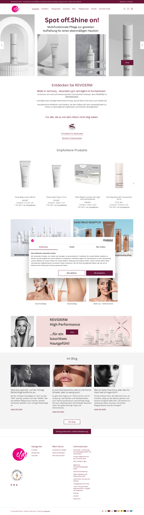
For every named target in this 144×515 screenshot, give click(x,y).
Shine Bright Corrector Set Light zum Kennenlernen (87, 198)
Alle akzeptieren (99, 273)
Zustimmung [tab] (43, 247)
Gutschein (66, 9)
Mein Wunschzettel (58, 455)
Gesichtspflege (40, 304)
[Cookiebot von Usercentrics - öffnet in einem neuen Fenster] (104, 240)
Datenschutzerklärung (80, 471)
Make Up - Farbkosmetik (103, 304)
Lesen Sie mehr (17, 409)
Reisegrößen (56, 9)
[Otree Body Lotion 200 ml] (25, 175)
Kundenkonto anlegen (59, 450)
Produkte (34, 450)
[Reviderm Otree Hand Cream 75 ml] (56, 175)
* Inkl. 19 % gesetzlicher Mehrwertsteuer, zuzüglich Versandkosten (81, 488)
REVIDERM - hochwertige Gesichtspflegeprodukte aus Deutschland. (82, 452)
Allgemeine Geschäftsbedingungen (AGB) (80, 467)
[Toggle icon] (124, 9)
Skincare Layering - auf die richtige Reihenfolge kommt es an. (27, 391)
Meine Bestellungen (58, 453)
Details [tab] (72, 247)
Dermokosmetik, (72, 96)
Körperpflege (72, 304)
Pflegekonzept (84, 9)
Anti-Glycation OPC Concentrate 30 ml (119, 198)
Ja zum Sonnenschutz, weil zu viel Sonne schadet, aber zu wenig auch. (71, 391)
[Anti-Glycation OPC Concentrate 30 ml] (119, 175)
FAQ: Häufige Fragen (80, 461)
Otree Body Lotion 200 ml (25, 197)
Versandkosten (31, 205)
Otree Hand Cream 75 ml (56, 197)
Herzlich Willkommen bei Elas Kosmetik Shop (81, 457)
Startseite (35, 9)
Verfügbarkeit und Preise (81, 484)
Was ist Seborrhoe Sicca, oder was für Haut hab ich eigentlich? (112, 391)
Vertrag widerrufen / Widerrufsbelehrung (72, 431)
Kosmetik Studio (104, 9)
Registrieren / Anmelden (126, 1)
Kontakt (94, 9)
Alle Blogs (72, 422)
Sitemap (76, 493)
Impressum (76, 499)
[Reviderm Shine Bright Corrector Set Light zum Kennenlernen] (87, 175)
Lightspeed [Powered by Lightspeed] (47, 511)
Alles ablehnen (72, 273)
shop (127, 62)
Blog (73, 9)
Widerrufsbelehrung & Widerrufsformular (80, 475)
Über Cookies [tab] (100, 247)
